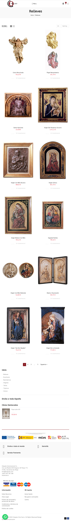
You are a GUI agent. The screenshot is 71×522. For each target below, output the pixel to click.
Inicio (4, 370)
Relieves (5, 374)
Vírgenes (6, 383)
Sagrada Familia (53, 238)
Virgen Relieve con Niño (18, 238)
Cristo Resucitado (18, 72)
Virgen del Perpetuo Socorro (53, 128)
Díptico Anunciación (53, 293)
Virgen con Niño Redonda (18, 293)
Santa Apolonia (18, 128)
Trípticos (6, 388)
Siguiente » (43, 364)
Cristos (5, 391)
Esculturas (6, 377)
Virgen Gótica (53, 183)
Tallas (5, 385)
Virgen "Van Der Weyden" (18, 348)
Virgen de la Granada (52, 348)
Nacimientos (7, 380)
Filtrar (4, 26)
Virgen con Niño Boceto (18, 183)
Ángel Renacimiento (53, 72)
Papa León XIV (15, 409)
